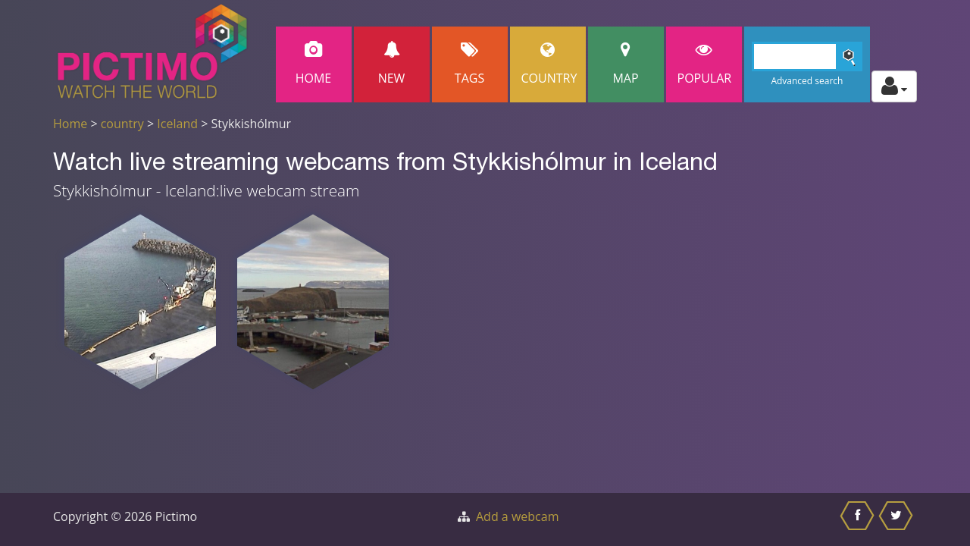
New (391, 64)
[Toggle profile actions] (894, 86)
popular (704, 64)
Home (313, 64)
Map (625, 64)
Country (549, 64)
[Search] (807, 56)
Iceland (177, 123)
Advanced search (807, 80)
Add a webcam (517, 516)
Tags (469, 64)
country (122, 123)
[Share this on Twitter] (897, 519)
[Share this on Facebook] (859, 519)
